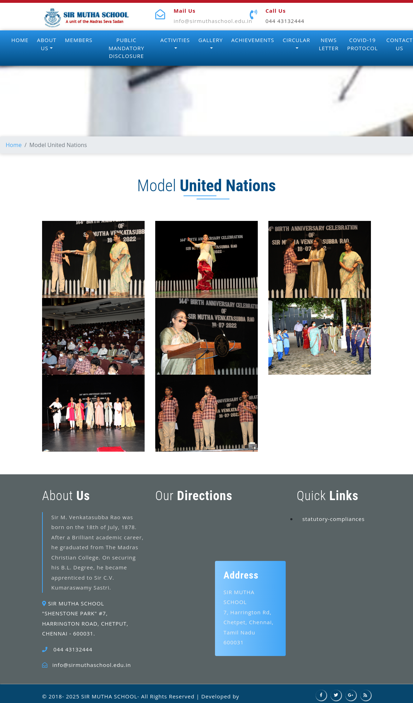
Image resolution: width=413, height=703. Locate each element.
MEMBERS (79, 39)
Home (14, 145)
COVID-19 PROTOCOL (362, 44)
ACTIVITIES (175, 39)
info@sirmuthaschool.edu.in (213, 20)
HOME (20, 39)
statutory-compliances (333, 518)
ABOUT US (47, 44)
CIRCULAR (296, 39)
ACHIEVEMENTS (252, 39)
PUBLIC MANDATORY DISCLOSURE (126, 47)
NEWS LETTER (328, 44)
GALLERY (210, 39)
